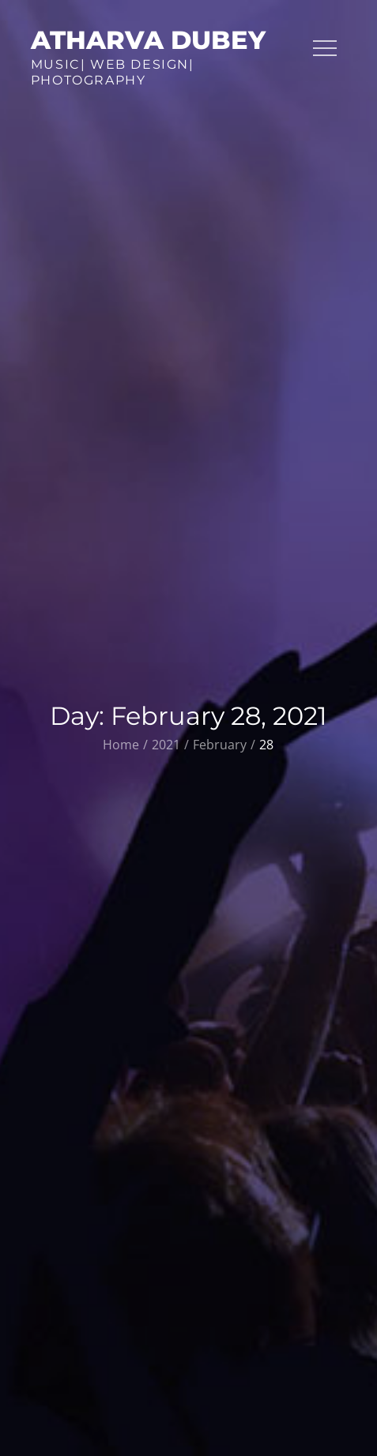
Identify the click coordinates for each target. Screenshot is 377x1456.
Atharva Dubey (148, 39)
